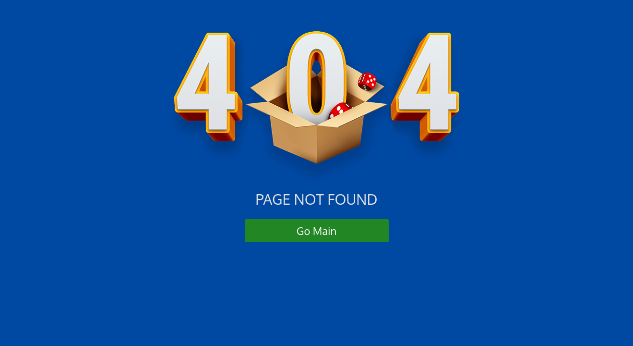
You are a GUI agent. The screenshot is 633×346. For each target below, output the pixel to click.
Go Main (317, 230)
